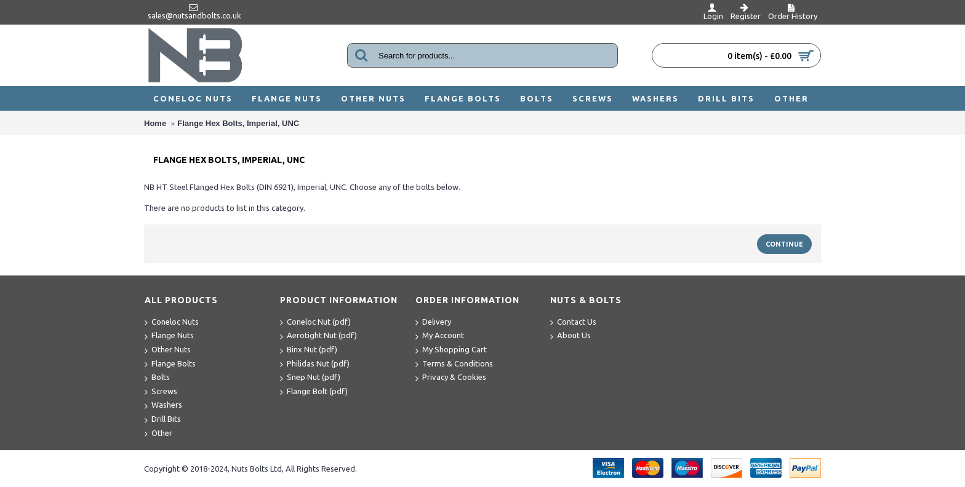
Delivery (433, 322)
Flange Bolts (170, 364)
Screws (161, 392)
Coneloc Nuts (172, 322)
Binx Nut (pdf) (308, 350)
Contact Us (573, 322)
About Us (570, 336)
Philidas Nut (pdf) (315, 364)
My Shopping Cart (451, 350)
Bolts (157, 378)
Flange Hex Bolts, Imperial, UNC (238, 123)
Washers (163, 405)
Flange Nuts (169, 336)
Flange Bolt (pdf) (314, 392)
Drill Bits (163, 419)
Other (158, 434)
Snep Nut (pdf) (310, 378)
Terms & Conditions (454, 364)
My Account (439, 336)
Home (155, 123)
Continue (784, 244)
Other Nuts (168, 350)
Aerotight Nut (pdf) (318, 336)
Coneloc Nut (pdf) (315, 322)
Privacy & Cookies (450, 378)
